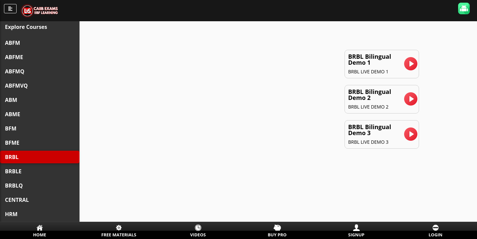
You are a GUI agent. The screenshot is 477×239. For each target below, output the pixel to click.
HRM (11, 214)
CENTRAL (17, 199)
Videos (198, 235)
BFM (11, 128)
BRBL (12, 157)
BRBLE (13, 171)
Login (436, 235)
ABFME (14, 57)
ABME (12, 114)
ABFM (12, 42)
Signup (356, 235)
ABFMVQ (16, 85)
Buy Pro (277, 235)
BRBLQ (14, 185)
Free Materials (118, 235)
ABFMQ (14, 71)
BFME (12, 142)
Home (39, 235)
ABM (11, 100)
